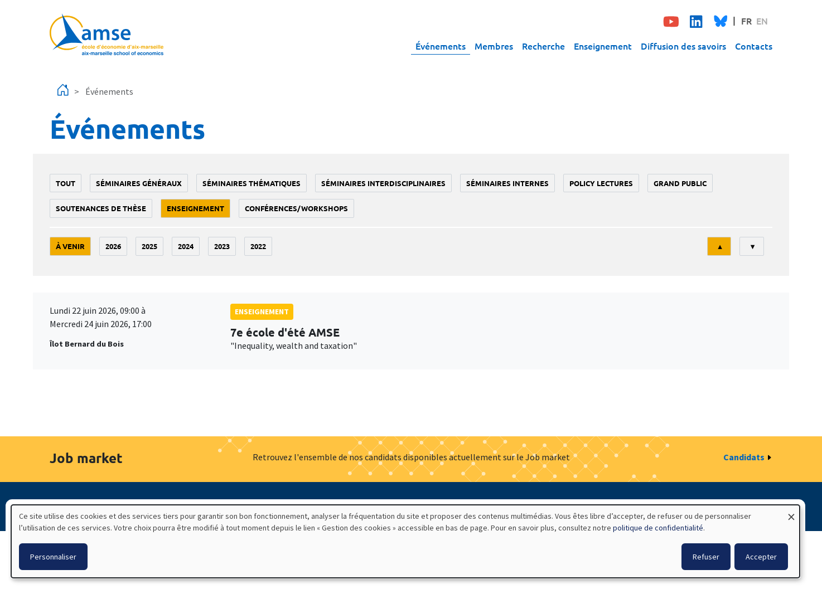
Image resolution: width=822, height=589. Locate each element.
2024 (186, 246)
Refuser (706, 557)
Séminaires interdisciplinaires (383, 183)
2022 (258, 246)
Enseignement (603, 46)
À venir (70, 246)
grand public (680, 183)
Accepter (761, 557)
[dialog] (405, 541)
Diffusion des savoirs (683, 46)
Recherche (543, 46)
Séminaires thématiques (251, 183)
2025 (149, 246)
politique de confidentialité (658, 528)
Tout (65, 183)
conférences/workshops (296, 208)
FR (746, 20)
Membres (494, 46)
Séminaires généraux (139, 183)
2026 (113, 246)
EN (762, 20)
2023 (222, 246)
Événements (440, 46)
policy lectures (601, 183)
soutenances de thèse (101, 208)
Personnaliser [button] (53, 557)
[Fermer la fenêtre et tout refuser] (791, 512)
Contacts (753, 46)
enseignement (195, 208)
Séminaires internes (507, 183)
